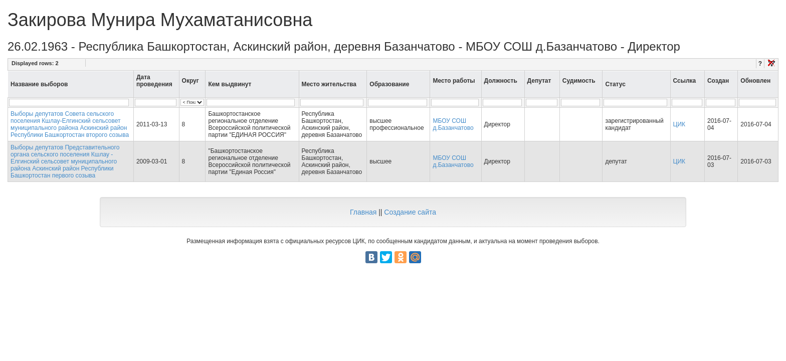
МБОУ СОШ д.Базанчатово (453, 124)
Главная (363, 212)
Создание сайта (410, 212)
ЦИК (679, 124)
